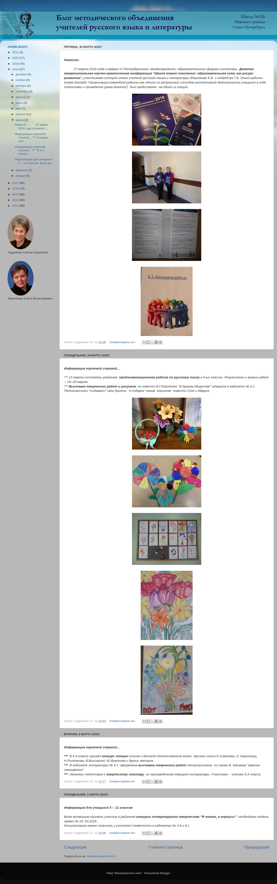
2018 (15, 69)
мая (19, 108)
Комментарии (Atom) (101, 856)
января (21, 175)
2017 (15, 183)
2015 (15, 194)
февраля (22, 170)
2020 (15, 57)
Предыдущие (256, 847)
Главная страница (165, 847)
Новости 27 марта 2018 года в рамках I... (31, 126)
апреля (21, 114)
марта (20, 120)
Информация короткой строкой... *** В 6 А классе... (30, 150)
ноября (21, 80)
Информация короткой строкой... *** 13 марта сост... (31, 137)
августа (21, 97)
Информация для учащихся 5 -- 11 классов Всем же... (34, 161)
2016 (15, 188)
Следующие (75, 847)
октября (21, 85)
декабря (21, 74)
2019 (15, 63)
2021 (15, 52)
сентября (22, 91)
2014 (15, 200)
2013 (15, 205)
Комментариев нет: (123, 342)
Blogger (165, 873)
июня (19, 102)
